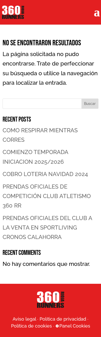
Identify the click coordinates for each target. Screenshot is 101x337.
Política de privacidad (63, 319)
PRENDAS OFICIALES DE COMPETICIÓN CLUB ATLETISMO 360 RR (47, 196)
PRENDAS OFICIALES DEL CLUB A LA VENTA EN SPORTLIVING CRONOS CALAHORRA (47, 228)
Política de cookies (31, 326)
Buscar (90, 104)
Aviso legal (24, 319)
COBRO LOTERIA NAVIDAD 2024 (45, 174)
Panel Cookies (74, 326)
